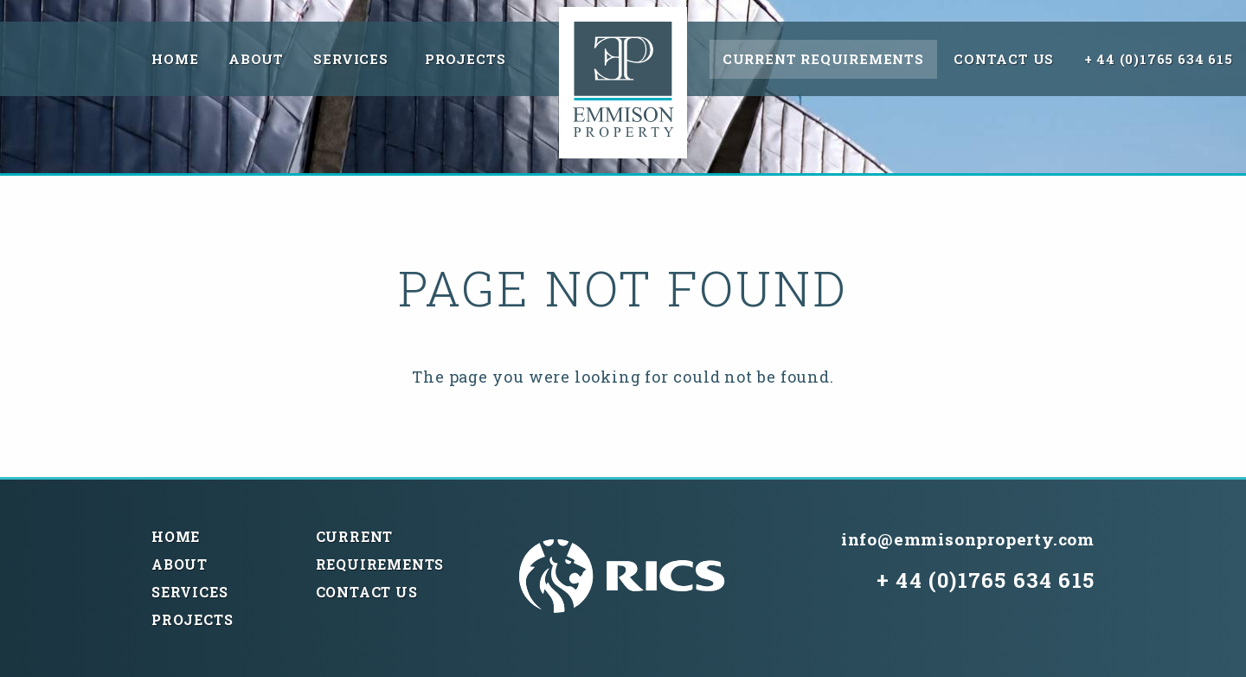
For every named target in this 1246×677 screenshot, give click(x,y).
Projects (465, 59)
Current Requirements (823, 59)
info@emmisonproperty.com (968, 539)
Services (350, 59)
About (256, 59)
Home (174, 59)
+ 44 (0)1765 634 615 (1158, 59)
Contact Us (1004, 59)
